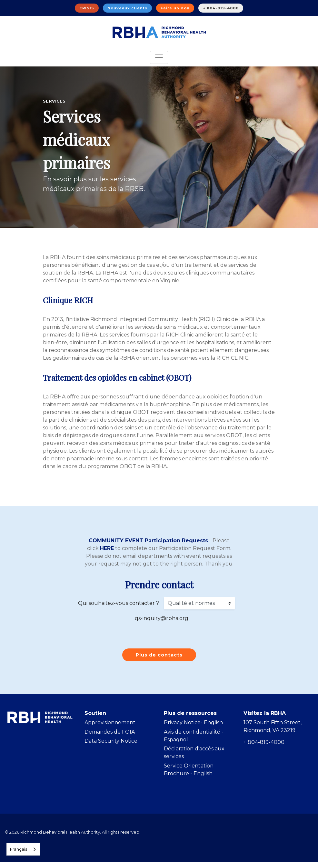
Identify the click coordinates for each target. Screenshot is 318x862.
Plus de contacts (159, 655)
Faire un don (175, 8)
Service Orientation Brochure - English (189, 770)
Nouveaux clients (127, 8)
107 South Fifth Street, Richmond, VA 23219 (272, 726)
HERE (107, 548)
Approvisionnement (109, 722)
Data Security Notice (110, 741)
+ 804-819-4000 (221, 8)
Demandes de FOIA (109, 732)
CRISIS (86, 8)
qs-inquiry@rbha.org (161, 618)
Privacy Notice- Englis (191, 722)
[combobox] (23, 849)
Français (18, 849)
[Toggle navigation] (159, 57)
